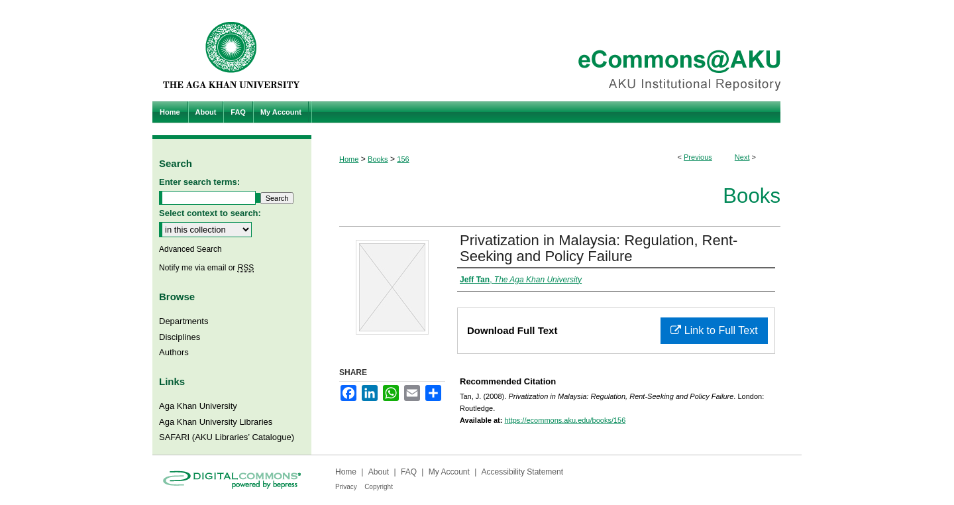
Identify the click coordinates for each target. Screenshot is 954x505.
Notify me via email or (206, 267)
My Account (449, 472)
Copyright (378, 486)
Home (348, 159)
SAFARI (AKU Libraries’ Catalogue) (226, 437)
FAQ (409, 472)
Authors (174, 352)
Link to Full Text (713, 330)
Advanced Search (190, 249)
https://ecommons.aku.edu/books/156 (564, 420)
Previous (698, 157)
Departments (183, 321)
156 (403, 159)
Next (742, 157)
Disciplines (179, 337)
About (378, 472)
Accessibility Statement (522, 472)
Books (378, 159)
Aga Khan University (198, 406)
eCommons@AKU (556, 50)
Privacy (346, 486)
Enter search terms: (199, 182)
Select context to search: (210, 213)
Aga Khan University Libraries (215, 422)
